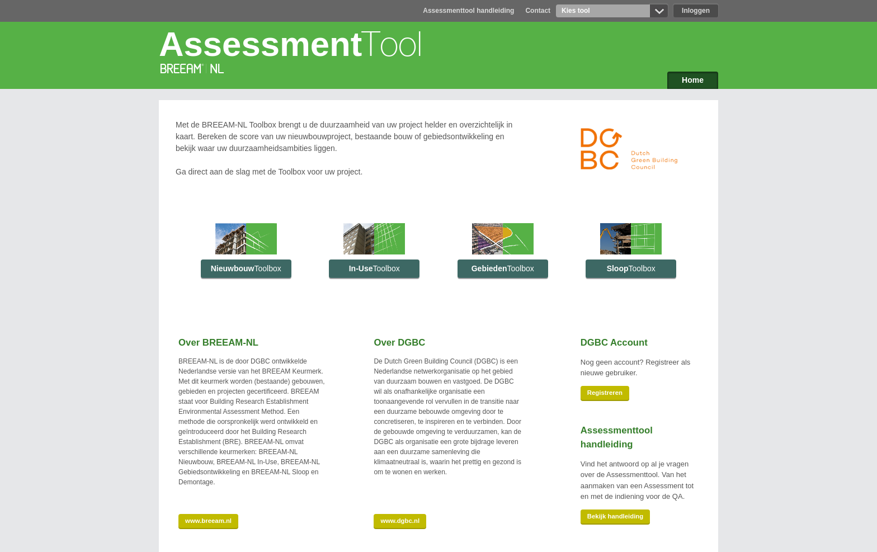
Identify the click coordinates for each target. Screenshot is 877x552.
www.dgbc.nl (399, 520)
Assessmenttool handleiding (468, 11)
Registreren (605, 392)
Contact (537, 11)
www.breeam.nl (208, 520)
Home (693, 80)
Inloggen (696, 11)
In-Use (374, 268)
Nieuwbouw (246, 268)
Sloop (631, 268)
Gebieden (502, 268)
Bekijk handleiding (615, 516)
